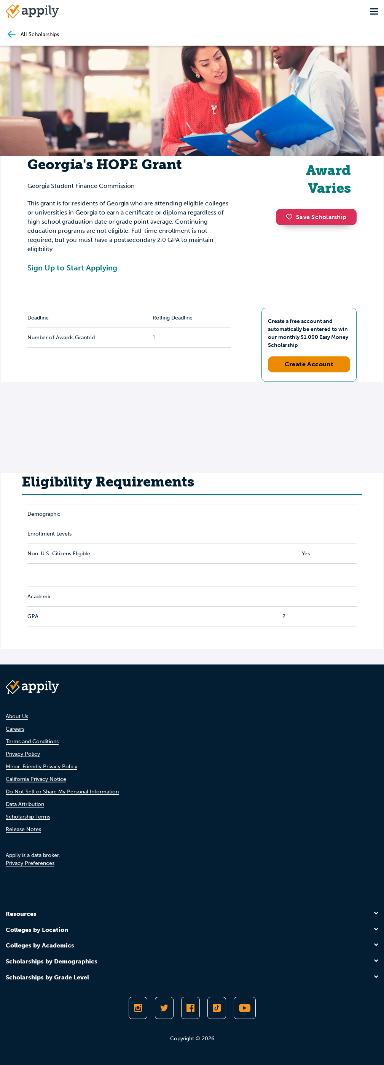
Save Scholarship (316, 217)
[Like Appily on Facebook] (190, 1008)
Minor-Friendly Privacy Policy (41, 766)
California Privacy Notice (36, 779)
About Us (17, 716)
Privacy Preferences (30, 863)
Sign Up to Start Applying (72, 267)
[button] (291, 217)
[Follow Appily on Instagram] (138, 1008)
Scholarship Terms (28, 817)
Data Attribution (25, 804)
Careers (15, 729)
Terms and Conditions (32, 741)
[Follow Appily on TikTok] (216, 1008)
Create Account (309, 364)
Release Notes (23, 829)
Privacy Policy (23, 754)
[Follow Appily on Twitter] (164, 1008)
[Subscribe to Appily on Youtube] (245, 1008)
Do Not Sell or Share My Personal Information (62, 791)
